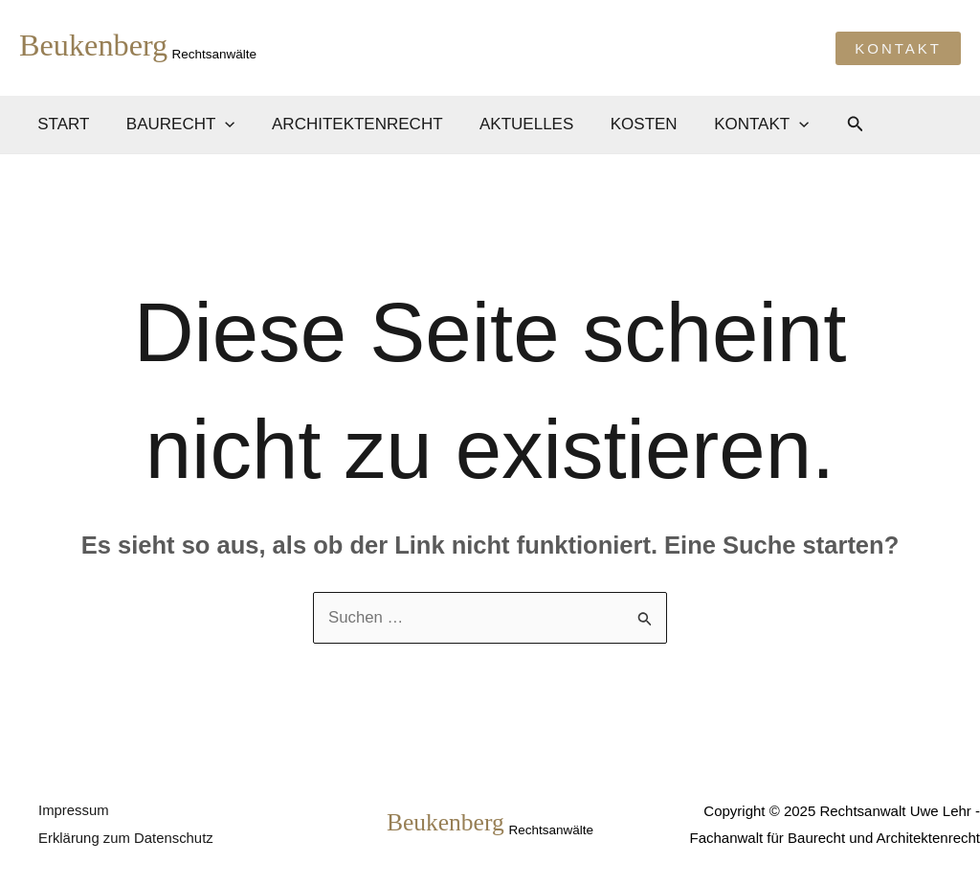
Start (61, 124)
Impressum (73, 810)
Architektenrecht (347, 124)
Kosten (624, 124)
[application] (219, 124)
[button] (898, 48)
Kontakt (738, 124)
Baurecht (174, 124)
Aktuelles (511, 124)
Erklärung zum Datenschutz (126, 837)
